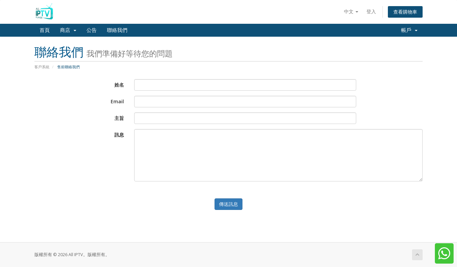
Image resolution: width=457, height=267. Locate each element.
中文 (351, 11)
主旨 (119, 118)
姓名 (119, 85)
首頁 (45, 30)
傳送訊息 (228, 204)
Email (117, 101)
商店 (68, 30)
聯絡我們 (117, 30)
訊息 (119, 134)
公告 (91, 30)
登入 (371, 11)
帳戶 (409, 30)
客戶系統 (41, 66)
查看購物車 (405, 11)
